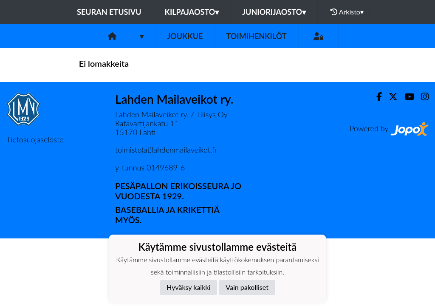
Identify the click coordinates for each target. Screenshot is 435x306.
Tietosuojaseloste (34, 139)
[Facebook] (376, 96)
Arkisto (347, 12)
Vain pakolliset (247, 287)
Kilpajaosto (192, 12)
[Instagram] (421, 96)
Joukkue (185, 36)
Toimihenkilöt (256, 36)
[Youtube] (406, 96)
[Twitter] (390, 96)
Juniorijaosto (274, 12)
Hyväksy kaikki (188, 287)
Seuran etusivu (109, 12)
